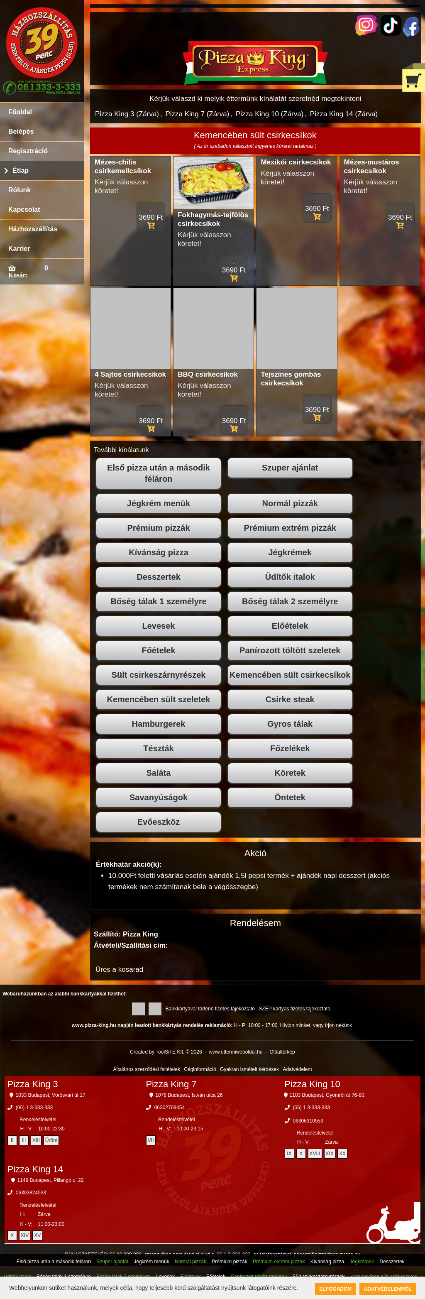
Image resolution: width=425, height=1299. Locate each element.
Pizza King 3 (32, 1084)
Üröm (51, 1140)
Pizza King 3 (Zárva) (127, 114)
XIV (25, 1235)
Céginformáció (200, 1069)
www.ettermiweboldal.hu (235, 1052)
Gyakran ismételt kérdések (249, 1069)
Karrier (19, 248)
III (24, 1140)
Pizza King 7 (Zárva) (197, 114)
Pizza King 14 (35, 1169)
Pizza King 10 (312, 1084)
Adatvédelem (297, 1069)
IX (289, 1154)
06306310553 (308, 1121)
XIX (330, 1154)
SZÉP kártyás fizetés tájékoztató (294, 1009)
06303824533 (31, 1193)
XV (37, 1235)
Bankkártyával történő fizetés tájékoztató (210, 1009)
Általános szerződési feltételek (146, 1069)
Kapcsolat (24, 209)
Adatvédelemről (388, 1289)
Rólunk (19, 190)
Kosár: (18, 275)
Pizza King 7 (171, 1084)
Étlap (20, 170)
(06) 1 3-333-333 (34, 1107)
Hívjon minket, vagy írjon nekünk (316, 1025)
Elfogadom (335, 1289)
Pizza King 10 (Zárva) (269, 114)
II (12, 1140)
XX (342, 1154)
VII (151, 1140)
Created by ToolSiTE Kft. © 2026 (166, 1052)
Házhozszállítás (32, 229)
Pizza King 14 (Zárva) (344, 114)
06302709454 (169, 1107)
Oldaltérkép (282, 1052)
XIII (36, 1140)
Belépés (21, 131)
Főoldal (20, 111)
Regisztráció (28, 150)
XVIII (315, 1154)
